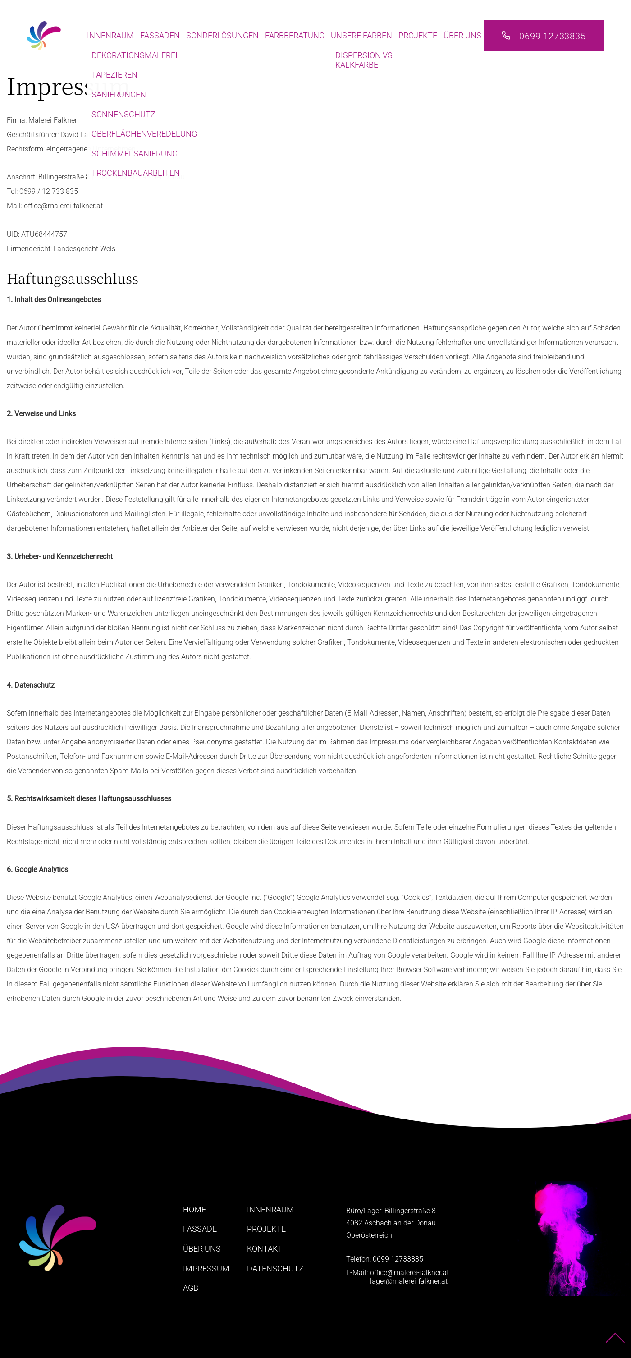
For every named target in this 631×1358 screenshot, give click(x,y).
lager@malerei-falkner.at (409, 1281)
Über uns (462, 35)
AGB (190, 1288)
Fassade (200, 1229)
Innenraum (110, 35)
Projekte (417, 35)
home (194, 1209)
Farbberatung (295, 35)
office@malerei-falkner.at (409, 1272)
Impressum (206, 1268)
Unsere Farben (361, 35)
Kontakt (265, 1248)
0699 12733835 (552, 36)
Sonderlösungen (222, 35)
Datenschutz (275, 1268)
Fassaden (160, 35)
